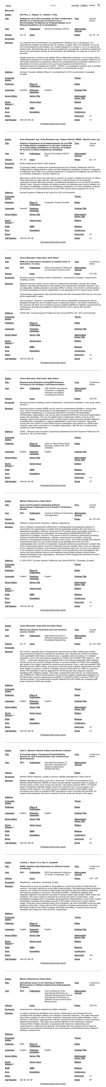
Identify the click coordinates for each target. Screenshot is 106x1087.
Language (9, 90)
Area (7, 112)
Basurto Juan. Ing (91, 139)
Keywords (9, 39)
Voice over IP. (85, 777)
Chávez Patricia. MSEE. (71, 139)
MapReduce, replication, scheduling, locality (39, 882)
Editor (77, 84)
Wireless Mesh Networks (31, 777)
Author (8, 15)
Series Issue (35, 102)
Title (7, 19)
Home (8, 5)
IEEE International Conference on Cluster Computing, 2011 (58, 873)
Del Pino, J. (25, 15)
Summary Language (34, 91)
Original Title (80, 90)
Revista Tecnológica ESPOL (57, 29)
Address (9, 72)
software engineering (42, 1009)
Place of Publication (35, 85)
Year (7, 29)
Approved (79, 116)
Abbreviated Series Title (80, 97)
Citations (84, 5)
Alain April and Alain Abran (49, 626)
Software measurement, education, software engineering (44, 523)
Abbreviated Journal (80, 30)
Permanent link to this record (52, 124)
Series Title (35, 96)
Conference (79, 112)
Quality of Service (50, 777)
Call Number (11, 120)
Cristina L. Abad (27, 862)
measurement (26, 1009)
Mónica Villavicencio (29, 501)
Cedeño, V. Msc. (50, 15)
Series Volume (8, 103)
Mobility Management (68, 777)
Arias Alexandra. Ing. (30, 139)
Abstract (9, 43)
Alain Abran (53, 258)
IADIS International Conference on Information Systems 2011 (58, 269)
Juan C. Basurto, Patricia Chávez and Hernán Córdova (45, 750)
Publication (35, 29)
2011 (22, 29)
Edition (77, 102)
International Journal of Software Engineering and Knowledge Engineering (56, 638)
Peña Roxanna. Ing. (50, 139)
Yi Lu (38, 862)
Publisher (9, 84)
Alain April (42, 258)
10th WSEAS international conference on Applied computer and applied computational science (56, 391)
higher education (59, 1009)
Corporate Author (9, 79)
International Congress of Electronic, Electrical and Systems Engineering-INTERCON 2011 (56, 765)
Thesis (77, 78)
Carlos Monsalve (28, 258)
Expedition (35, 112)
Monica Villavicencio (29, 979)
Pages (77, 35)
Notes (7, 116)
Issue (32, 35)
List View (75, 5)
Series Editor (11, 96)
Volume (8, 35)
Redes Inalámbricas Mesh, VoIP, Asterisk (38, 163)
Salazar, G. (37, 15)
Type (76, 19)
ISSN (7, 108)
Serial (77, 120)
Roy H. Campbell (50, 862)
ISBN (32, 108)
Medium (78, 108)
